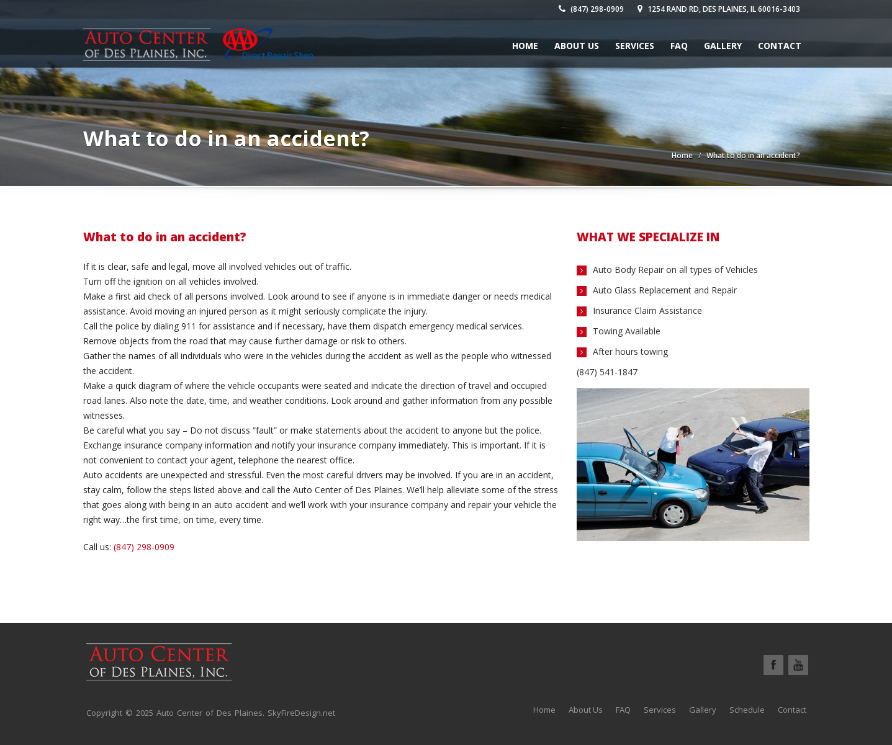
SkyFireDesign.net (301, 712)
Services (634, 45)
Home (525, 45)
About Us (576, 45)
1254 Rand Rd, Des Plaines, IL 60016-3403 (718, 9)
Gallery (723, 45)
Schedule (747, 709)
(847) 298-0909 (591, 9)
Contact (779, 45)
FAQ (679, 45)
